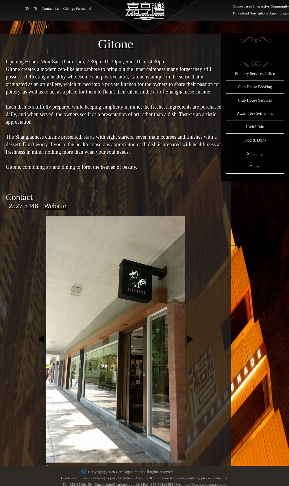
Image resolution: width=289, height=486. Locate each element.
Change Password (77, 8)
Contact (19, 197)
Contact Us (50, 8)
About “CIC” (145, 478)
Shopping (255, 153)
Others (254, 167)
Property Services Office (255, 73)
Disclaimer (69, 478)
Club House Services (255, 100)
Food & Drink (254, 140)
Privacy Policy (91, 478)
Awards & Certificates (255, 113)
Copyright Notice (119, 478)
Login (284, 13)
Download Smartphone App (254, 13)
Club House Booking (255, 87)
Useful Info (255, 127)
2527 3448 (23, 206)
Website (55, 206)
